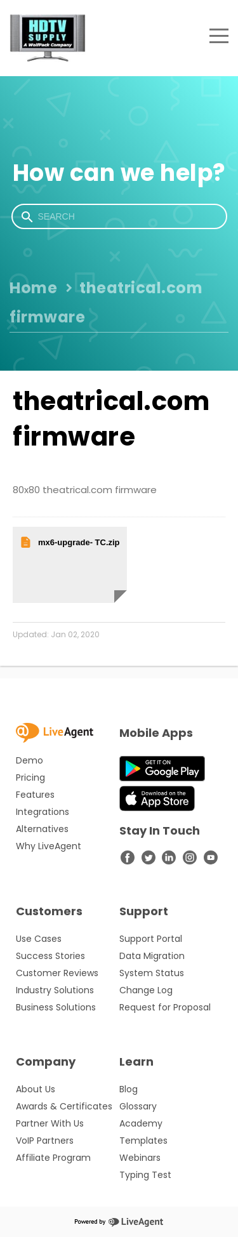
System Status (151, 973)
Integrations (42, 811)
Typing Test (145, 1174)
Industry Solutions (55, 990)
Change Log (146, 990)
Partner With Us (50, 1123)
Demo (29, 760)
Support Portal (150, 938)
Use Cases (39, 938)
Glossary (138, 1106)
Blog (128, 1089)
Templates (143, 1140)
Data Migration (152, 955)
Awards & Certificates (64, 1106)
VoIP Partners (45, 1140)
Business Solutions (56, 1007)
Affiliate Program (53, 1157)
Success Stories (50, 955)
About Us (35, 1089)
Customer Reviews (57, 973)
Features (35, 794)
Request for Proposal (165, 1007)
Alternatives (42, 829)
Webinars (140, 1157)
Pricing (30, 777)
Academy (140, 1123)
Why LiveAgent (48, 846)
